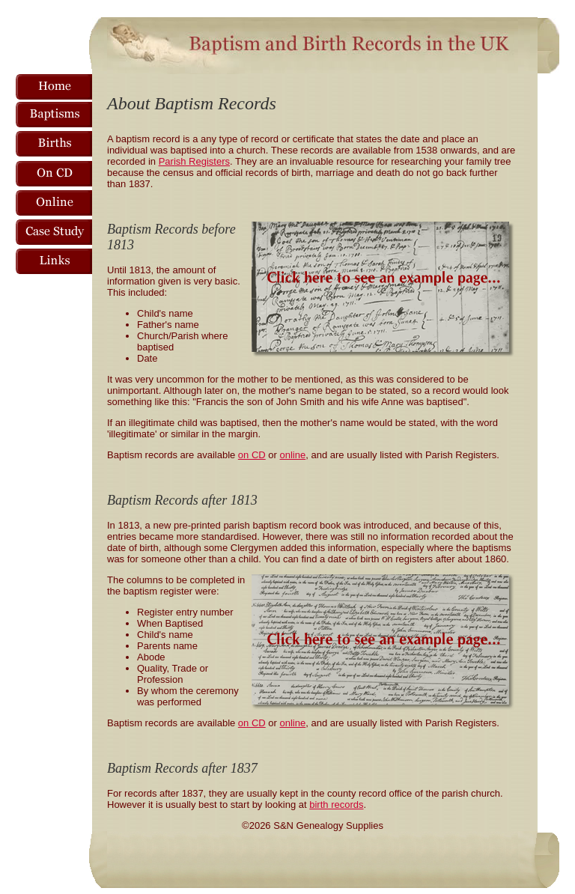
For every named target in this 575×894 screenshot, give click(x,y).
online (293, 454)
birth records (336, 804)
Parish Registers (194, 161)
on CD (252, 454)
